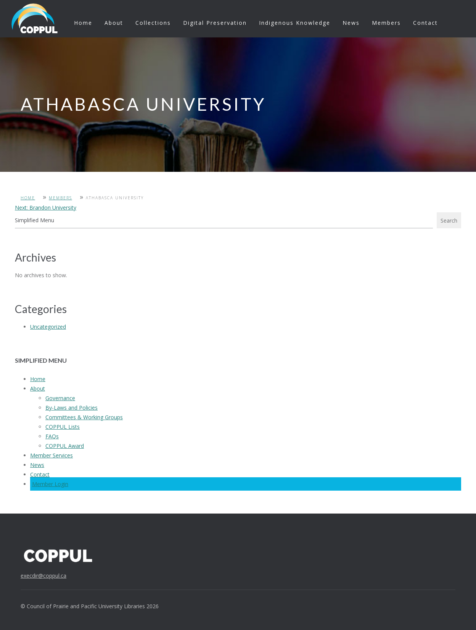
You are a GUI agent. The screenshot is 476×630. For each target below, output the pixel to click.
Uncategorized (48, 326)
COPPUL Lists (62, 426)
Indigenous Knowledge (294, 22)
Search (449, 220)
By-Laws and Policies (71, 407)
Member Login (50, 484)
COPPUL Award (64, 445)
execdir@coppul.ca (43, 575)
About (114, 22)
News (351, 22)
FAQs (52, 436)
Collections (153, 22)
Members (386, 22)
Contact (425, 22)
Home (83, 22)
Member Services (51, 455)
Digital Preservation (215, 22)
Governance (60, 398)
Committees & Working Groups (84, 417)
